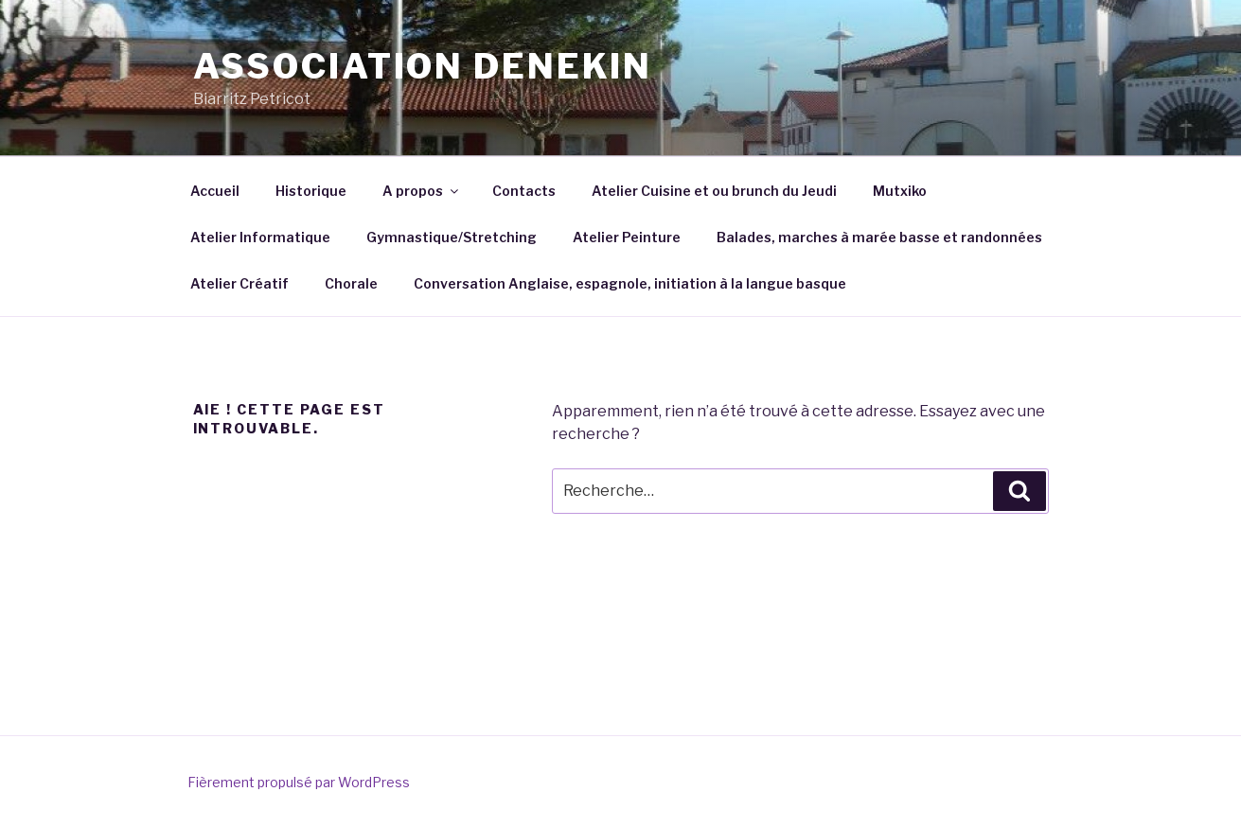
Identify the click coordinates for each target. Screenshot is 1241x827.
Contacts (524, 191)
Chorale (351, 283)
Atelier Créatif (239, 283)
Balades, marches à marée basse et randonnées (879, 237)
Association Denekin (423, 66)
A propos (421, 191)
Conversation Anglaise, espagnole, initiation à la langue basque (630, 283)
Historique (310, 191)
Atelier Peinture (627, 237)
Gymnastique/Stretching (451, 237)
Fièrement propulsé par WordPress (298, 782)
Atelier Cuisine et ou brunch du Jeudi (714, 191)
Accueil (214, 191)
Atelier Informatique (260, 237)
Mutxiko (900, 191)
